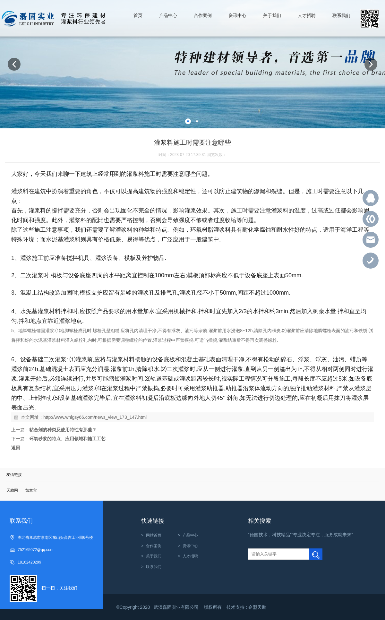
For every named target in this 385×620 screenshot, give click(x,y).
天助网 (12, 490)
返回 (15, 447)
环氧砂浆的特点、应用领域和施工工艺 (67, 438)
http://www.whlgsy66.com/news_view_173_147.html (95, 417)
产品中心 (190, 535)
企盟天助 (257, 607)
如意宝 (31, 490)
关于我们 (153, 556)
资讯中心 (190, 546)
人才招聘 (190, 556)
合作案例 (153, 546)
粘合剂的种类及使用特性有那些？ (63, 429)
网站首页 (153, 535)
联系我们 (153, 566)
